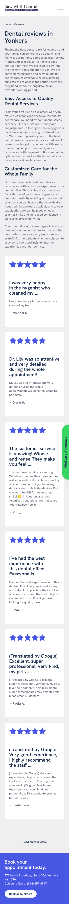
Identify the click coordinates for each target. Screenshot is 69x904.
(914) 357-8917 (37, 883)
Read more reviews (35, 842)
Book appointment (20, 894)
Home (8, 24)
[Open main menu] (60, 8)
